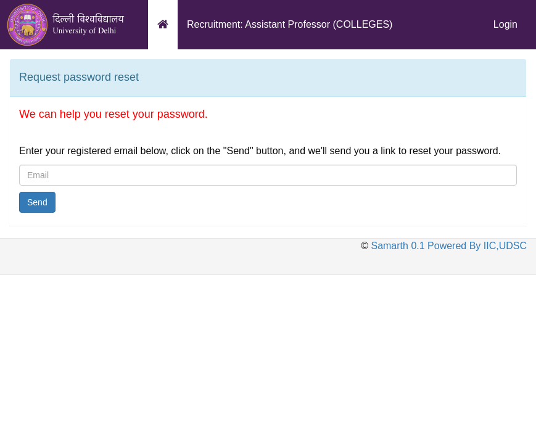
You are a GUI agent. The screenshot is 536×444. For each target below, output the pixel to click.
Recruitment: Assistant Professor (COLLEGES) (289, 24)
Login (505, 24)
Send (37, 202)
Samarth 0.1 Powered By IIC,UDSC (447, 245)
